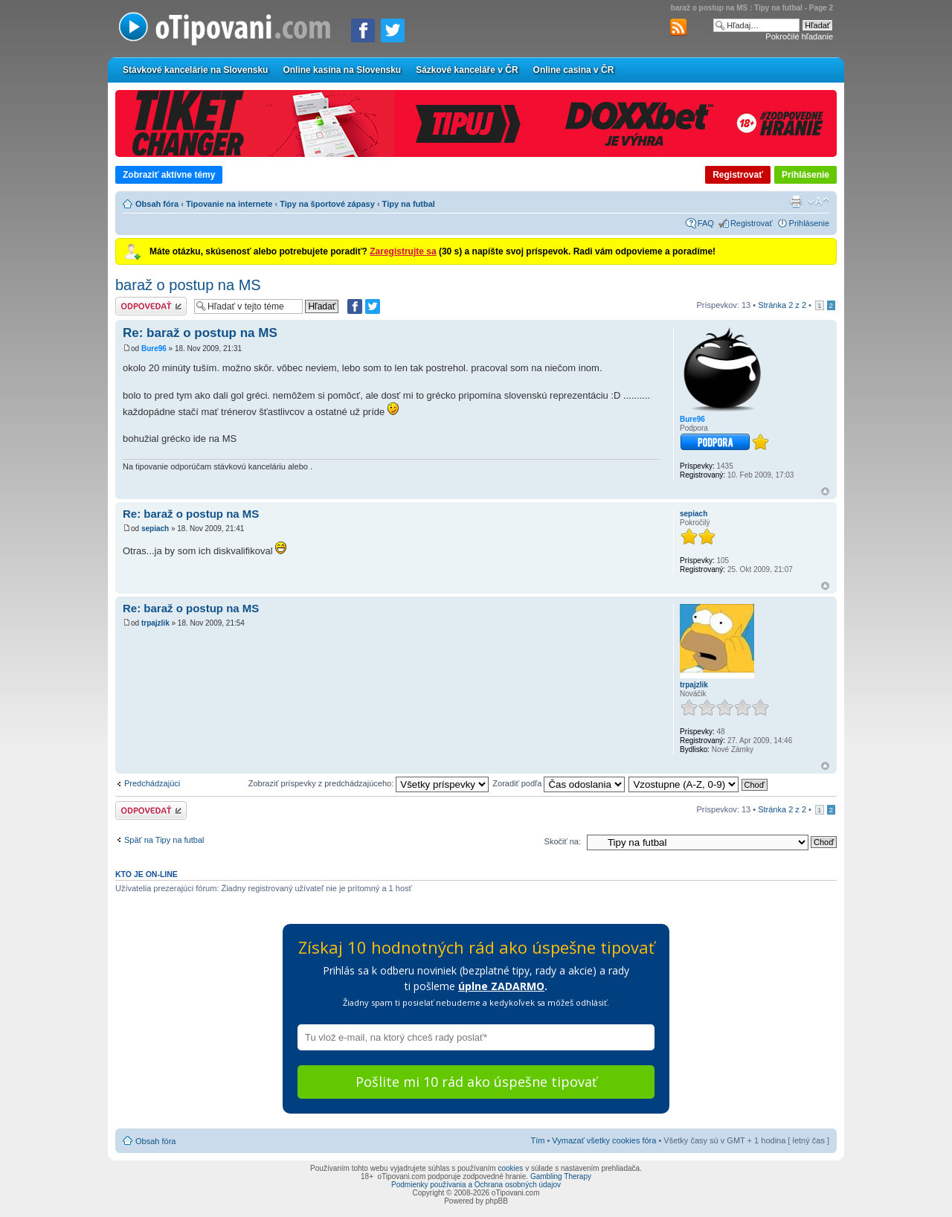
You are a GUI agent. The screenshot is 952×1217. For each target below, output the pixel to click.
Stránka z (782, 305)
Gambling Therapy (560, 1176)
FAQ (706, 223)
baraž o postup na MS (188, 285)
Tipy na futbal (408, 203)
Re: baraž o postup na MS (200, 333)
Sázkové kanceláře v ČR (467, 70)
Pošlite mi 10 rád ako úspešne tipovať (476, 1082)
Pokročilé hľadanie (799, 36)
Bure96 (154, 348)
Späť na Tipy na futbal (164, 839)
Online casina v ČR (573, 70)
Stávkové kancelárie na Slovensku (195, 70)
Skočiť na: (562, 841)
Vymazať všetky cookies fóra (604, 1140)
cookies (510, 1168)
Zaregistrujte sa (403, 251)
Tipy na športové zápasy (327, 203)
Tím (537, 1140)
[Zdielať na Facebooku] (363, 30)
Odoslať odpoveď (151, 306)
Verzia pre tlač (796, 201)
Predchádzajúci (152, 783)
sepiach (155, 528)
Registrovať (738, 175)
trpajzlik (155, 623)
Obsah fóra (156, 203)
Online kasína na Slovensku (342, 70)
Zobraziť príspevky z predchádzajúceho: (368, 783)
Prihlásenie (805, 175)
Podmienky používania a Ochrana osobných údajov (476, 1185)
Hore (825, 491)
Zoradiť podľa (558, 783)
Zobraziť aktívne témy (169, 175)
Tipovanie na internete (229, 203)
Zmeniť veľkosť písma (818, 201)
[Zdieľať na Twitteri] (393, 30)
